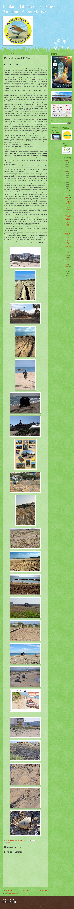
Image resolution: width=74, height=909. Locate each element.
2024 (65, 164)
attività (9, 842)
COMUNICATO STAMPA (68, 216)
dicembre (67, 190)
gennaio (67, 268)
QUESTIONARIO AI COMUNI (68, 202)
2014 (65, 186)
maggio (67, 259)
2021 (65, 171)
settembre (67, 197)
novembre (67, 192)
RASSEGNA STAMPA (67, 234)
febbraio (67, 266)
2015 (65, 184)
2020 (65, 173)
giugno (66, 257)
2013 (65, 188)
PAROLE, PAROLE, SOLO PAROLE (67, 220)
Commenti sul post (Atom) (12, 893)
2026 (65, 160)
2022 (65, 169)
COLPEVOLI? (68, 209)
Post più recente (7, 890)
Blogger (42, 906)
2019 (65, 175)
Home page (25, 890)
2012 (65, 271)
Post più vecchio (43, 890)
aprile (66, 262)
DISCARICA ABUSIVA (68, 207)
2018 (65, 177)
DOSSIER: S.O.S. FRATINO (67, 239)
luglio (66, 255)
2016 (65, 182)
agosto (66, 199)
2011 (65, 273)
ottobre (66, 195)
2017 (65, 180)
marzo (66, 264)
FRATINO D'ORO (67, 252)
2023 (65, 166)
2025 (65, 162)
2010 (65, 275)
